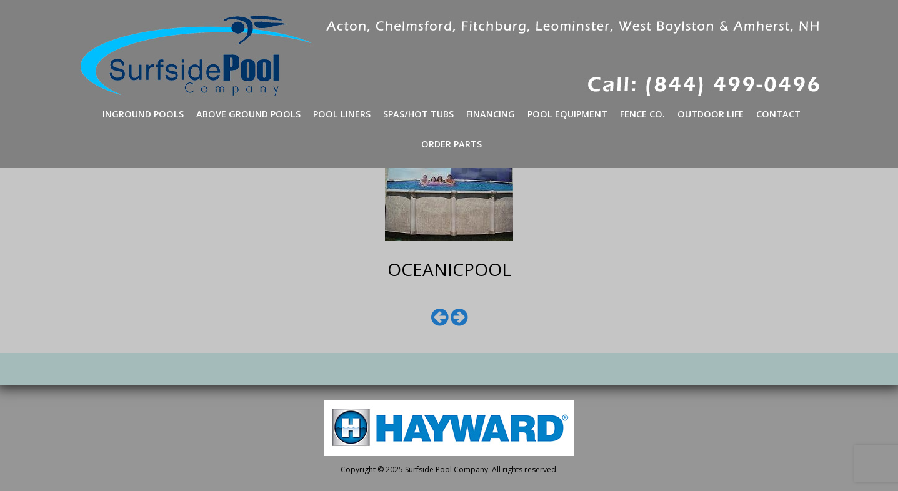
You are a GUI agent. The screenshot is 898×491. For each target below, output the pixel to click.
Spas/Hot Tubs (418, 114)
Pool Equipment (567, 114)
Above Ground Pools (248, 114)
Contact (778, 114)
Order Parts (451, 144)
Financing (490, 114)
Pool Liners (342, 114)
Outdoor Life (710, 114)
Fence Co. (642, 114)
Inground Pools (143, 114)
